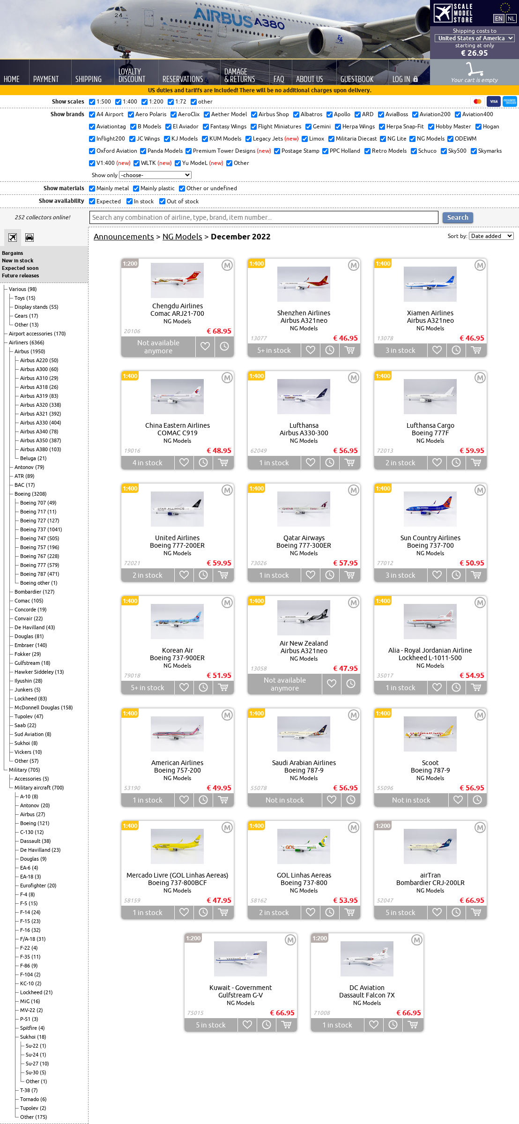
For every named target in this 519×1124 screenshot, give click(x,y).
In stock (143, 201)
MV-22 (28, 1010)
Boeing (23, 494)
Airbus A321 (34, 414)
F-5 (24, 903)
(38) (46, 841)
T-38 (25, 1090)
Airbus (22, 351)
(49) (52, 503)
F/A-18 (28, 939)
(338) (55, 405)
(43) (50, 627)
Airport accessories (31, 333)
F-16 (25, 930)
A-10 (26, 796)
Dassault (31, 841)
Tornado (30, 1099)
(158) (67, 707)
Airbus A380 (34, 449)
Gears (22, 316)
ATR (20, 476)
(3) (38, 876)
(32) (36, 930)
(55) (54, 307)
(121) (43, 823)
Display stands (32, 307)
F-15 (25, 921)
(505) (53, 538)
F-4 (24, 894)
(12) (39, 832)
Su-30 (33, 1072)
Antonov (25, 467)
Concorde (26, 609)
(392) (55, 414)
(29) (54, 378)
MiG (25, 1001)
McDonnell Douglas (38, 707)
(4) (35, 868)
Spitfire (29, 1028)
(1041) (54, 529)
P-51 (26, 1019)
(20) (45, 805)
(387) (55, 440)
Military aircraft (33, 787)
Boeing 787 (33, 574)
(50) (54, 360)
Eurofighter (33, 885)
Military (18, 770)
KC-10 (27, 983)
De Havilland (30, 627)
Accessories (29, 779)
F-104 (27, 974)
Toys (20, 298)
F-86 (25, 965)
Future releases (20, 275)
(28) (38, 681)
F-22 (25, 948)
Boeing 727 (33, 520)
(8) (48, 734)
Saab (21, 725)
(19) (42, 609)
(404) (55, 422)
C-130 (27, 832)
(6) (43, 1099)
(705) (34, 770)
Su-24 (33, 1054)
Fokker (23, 654)
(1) (54, 583)
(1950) (37, 351)
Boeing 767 (33, 556)
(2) (37, 974)
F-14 (25, 912)
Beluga (28, 458)
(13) (34, 325)
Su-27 (33, 1063)
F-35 (25, 957)
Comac (23, 600)
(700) (58, 787)
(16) (35, 1001)
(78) (54, 431)
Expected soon (20, 268)
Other (22, 325)
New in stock (17, 260)
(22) (38, 618)
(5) (37, 689)
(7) (34, 1090)
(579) (53, 565)
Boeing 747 (33, 538)
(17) (33, 316)
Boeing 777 (33, 565)
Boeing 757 (33, 547)
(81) (39, 636)
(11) (52, 511)
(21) (42, 458)
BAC (20, 485)
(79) (39, 467)
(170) (60, 333)
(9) (43, 859)
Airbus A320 (34, 405)
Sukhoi (23, 743)
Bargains (12, 253)
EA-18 (27, 876)
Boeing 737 (33, 529)
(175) (41, 1117)
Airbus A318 (34, 387)
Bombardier (29, 592)
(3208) (39, 494)
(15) (31, 298)
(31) (41, 939)
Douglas (25, 636)
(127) (53, 520)
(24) (36, 912)
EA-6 (26, 868)
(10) (37, 752)
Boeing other (35, 583)
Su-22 (33, 1046)
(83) (54, 396)
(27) (40, 814)
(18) (46, 663)
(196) (53, 547)
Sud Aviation (30, 734)
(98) (32, 289)
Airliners (19, 342)
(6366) (37, 342)
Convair (24, 618)
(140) (41, 645)
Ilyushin (24, 681)
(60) (54, 369)
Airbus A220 (34, 360)
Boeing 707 (33, 503)
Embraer (25, 645)
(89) (30, 476)
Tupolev (24, 716)
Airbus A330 (34, 422)
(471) (53, 574)
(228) (53, 556)
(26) (54, 387)
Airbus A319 (34, 396)
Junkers (24, 689)
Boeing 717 (33, 511)
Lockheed (26, 698)
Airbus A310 (34, 378)
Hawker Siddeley (35, 672)
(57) (34, 761)
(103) (55, 449)
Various (18, 289)
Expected (108, 201)
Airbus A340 (34, 431)
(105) (37, 600)
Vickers (24, 752)
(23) (56, 850)
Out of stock (182, 201)
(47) (39, 716)
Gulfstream (28, 663)
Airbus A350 (34, 440)
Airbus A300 (34, 369)
